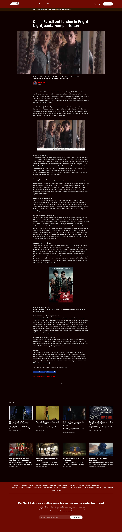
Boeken (88, 485)
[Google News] (50, 9)
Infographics (37, 487)
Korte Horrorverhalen (49, 487)
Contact (31, 485)
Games (60, 4)
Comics (14, 487)
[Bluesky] (58, 9)
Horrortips (28, 487)
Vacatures (25, 4)
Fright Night (45, 376)
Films (48, 4)
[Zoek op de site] (95, 4)
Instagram (72, 485)
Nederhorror (33, 4)
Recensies (42, 4)
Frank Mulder (42, 82)
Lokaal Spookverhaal (75, 487)
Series (54, 4)
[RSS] (42, 9)
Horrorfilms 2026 (57, 490)
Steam (65, 485)
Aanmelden (107, 4)
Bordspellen (95, 485)
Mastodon (53, 485)
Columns (98, 487)
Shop (59, 485)
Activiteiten (80, 485)
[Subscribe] (76, 517)
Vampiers (52, 376)
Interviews (68, 4)
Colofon (16, 485)
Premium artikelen (88, 487)
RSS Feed (38, 485)
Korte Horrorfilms (62, 487)
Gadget (21, 487)
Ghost (111, 487)
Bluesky (45, 485)
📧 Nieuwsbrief (51, 371)
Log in (99, 4)
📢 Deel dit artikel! (39, 371)
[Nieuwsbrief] (66, 9)
